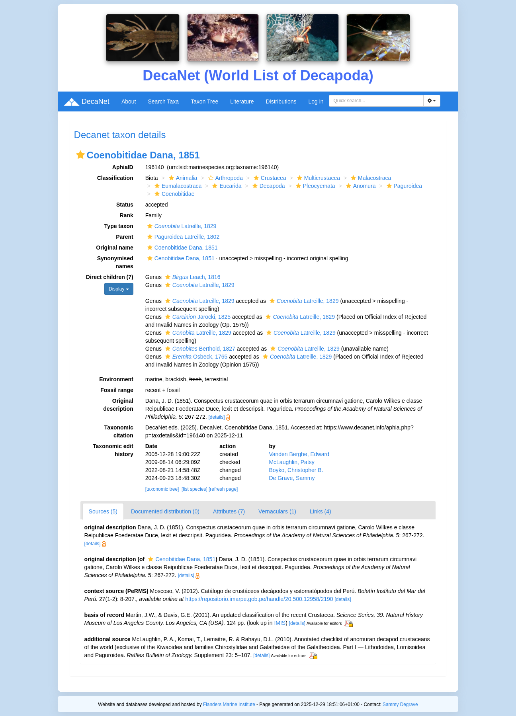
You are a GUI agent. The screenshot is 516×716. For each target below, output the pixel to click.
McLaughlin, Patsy (291, 462)
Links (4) (320, 511)
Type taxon (118, 226)
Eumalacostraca (176, 186)
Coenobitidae (173, 194)
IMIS (279, 623)
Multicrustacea (317, 178)
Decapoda (267, 186)
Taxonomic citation (118, 431)
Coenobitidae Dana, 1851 (181, 247)
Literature (242, 101)
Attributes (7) (229, 511)
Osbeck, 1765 (195, 356)
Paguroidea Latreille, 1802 (182, 237)
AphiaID (122, 167)
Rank (126, 215)
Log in (316, 101)
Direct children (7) (109, 277)
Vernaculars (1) (277, 511)
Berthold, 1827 (199, 348)
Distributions (281, 101)
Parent (124, 237)
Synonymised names (115, 262)
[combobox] (376, 101)
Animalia (182, 178)
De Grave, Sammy (292, 478)
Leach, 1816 (192, 277)
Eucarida (225, 186)
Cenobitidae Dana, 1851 (180, 258)
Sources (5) (103, 511)
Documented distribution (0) (165, 511)
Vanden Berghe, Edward (299, 454)
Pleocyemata (314, 186)
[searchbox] (376, 100)
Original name (114, 247)
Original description (118, 405)
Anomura (360, 186)
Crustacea (269, 178)
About (128, 101)
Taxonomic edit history (113, 450)
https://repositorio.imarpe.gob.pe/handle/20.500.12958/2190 (259, 599)
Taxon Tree (204, 101)
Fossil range (116, 390)
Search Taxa (163, 101)
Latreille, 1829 (181, 226)
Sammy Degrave (400, 704)
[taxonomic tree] (162, 489)
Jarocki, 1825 (197, 317)
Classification (115, 178)
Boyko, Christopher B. (296, 470)
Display (119, 289)
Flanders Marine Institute (229, 704)
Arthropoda (224, 178)
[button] (80, 155)
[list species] (194, 489)
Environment (116, 379)
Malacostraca (370, 178)
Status (124, 204)
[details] (217, 417)
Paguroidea (403, 186)
